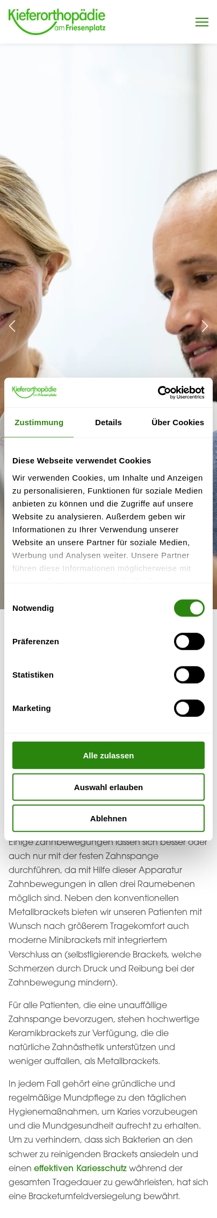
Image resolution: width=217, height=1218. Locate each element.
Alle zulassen (108, 755)
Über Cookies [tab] (177, 422)
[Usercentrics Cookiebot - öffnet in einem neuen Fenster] (158, 392)
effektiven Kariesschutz (80, 1168)
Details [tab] (108, 422)
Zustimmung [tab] (39, 422)
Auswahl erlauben (108, 786)
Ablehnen (108, 818)
